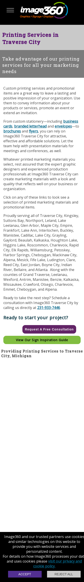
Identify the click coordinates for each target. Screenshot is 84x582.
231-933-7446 (48, 307)
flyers (33, 131)
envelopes (63, 126)
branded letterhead (30, 126)
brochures (12, 131)
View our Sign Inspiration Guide (42, 340)
